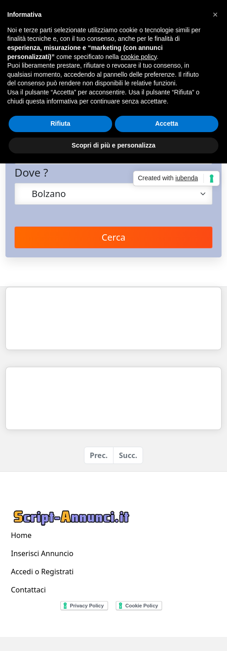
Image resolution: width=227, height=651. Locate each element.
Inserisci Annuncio (42, 553)
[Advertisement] (85, 318)
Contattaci (28, 590)
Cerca (114, 237)
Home (21, 535)
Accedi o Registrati (42, 572)
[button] (215, 14)
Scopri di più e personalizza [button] (113, 145)
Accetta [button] (166, 123)
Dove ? (31, 172)
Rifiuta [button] (60, 123)
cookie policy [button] (139, 56)
